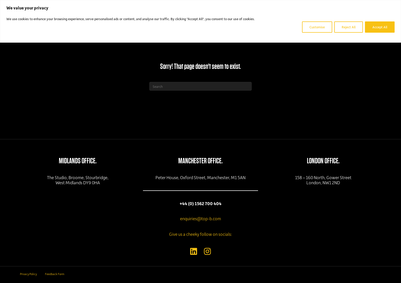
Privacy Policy (28, 274)
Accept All (379, 27)
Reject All (348, 27)
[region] (200, 21)
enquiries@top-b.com (200, 218)
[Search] (200, 86)
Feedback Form (54, 274)
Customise (317, 27)
